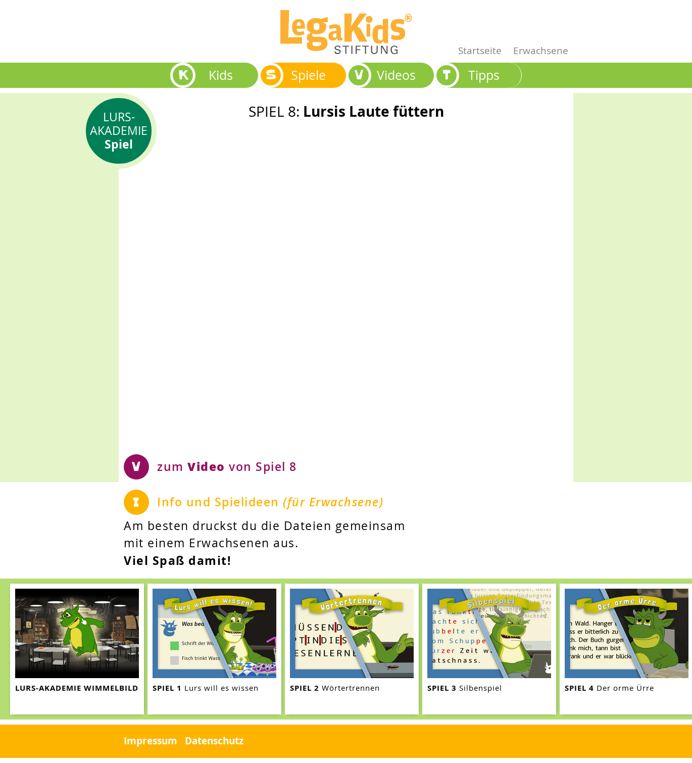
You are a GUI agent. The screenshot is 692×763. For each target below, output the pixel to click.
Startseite (480, 50)
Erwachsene (540, 50)
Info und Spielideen (270, 502)
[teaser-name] (77, 649)
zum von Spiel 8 (227, 466)
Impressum (150, 740)
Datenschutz (214, 740)
